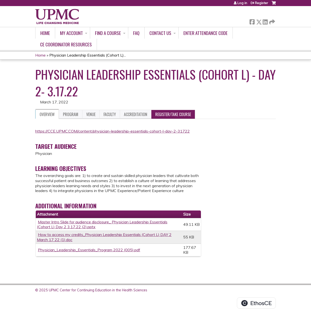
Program (70, 114)
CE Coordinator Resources (66, 44)
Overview (47, 114)
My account (71, 32)
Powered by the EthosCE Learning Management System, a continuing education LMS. (256, 303)
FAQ (136, 32)
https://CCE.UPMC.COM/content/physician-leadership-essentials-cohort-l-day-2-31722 (112, 131)
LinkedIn (265, 21)
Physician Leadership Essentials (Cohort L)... (87, 55)
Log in (242, 3)
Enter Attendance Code (205, 32)
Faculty (110, 114)
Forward (271, 21)
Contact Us (160, 32)
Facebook (252, 21)
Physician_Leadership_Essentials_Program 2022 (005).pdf (89, 249)
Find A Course (108, 32)
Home (45, 32)
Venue (90, 114)
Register (261, 3)
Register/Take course (173, 114)
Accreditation (135, 114)
